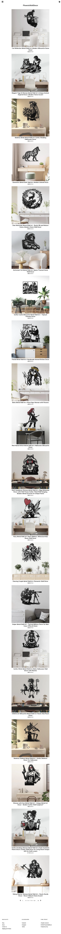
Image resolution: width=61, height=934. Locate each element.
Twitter (23, 927)
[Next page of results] (40, 900)
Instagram (24, 925)
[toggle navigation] (2, 1)
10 (34, 900)
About (3, 925)
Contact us (4, 927)
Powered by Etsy (44, 927)
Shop (3, 923)
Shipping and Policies (6, 928)
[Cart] (59, 2)
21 (38, 900)
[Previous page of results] (20, 900)
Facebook (24, 923)
